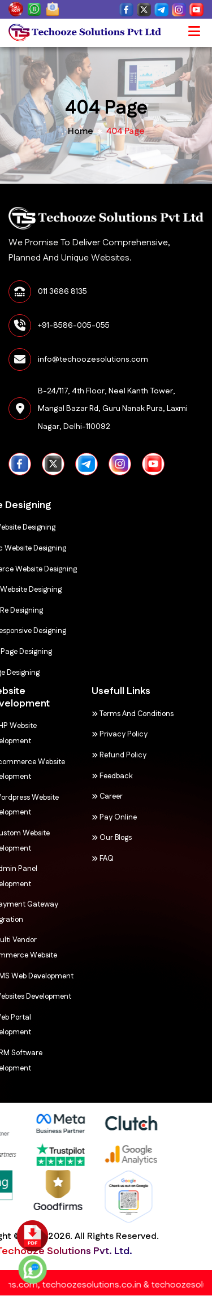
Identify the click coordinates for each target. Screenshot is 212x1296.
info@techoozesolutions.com (93, 359)
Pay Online (82, 817)
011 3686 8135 (62, 291)
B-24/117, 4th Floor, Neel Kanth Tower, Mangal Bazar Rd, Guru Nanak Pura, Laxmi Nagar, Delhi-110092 (113, 408)
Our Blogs (79, 838)
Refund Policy (86, 755)
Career (74, 796)
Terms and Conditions (100, 714)
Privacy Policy (87, 734)
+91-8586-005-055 (74, 325)
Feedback (80, 776)
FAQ (70, 858)
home (80, 131)
